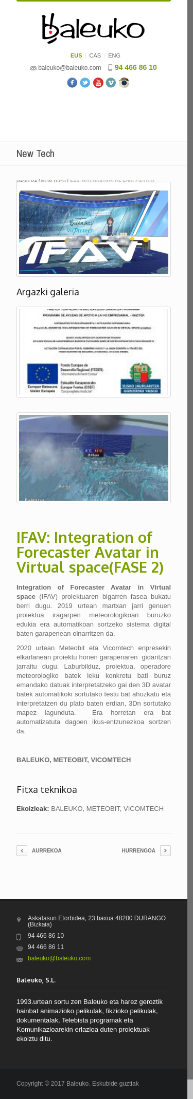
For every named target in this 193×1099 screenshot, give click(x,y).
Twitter (85, 83)
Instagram (124, 83)
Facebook (72, 83)
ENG (114, 56)
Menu (94, 115)
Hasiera (26, 181)
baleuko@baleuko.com (69, 67)
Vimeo (111, 83)
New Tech (53, 181)
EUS (76, 56)
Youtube (98, 83)
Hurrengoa (138, 851)
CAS (95, 56)
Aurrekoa (47, 851)
